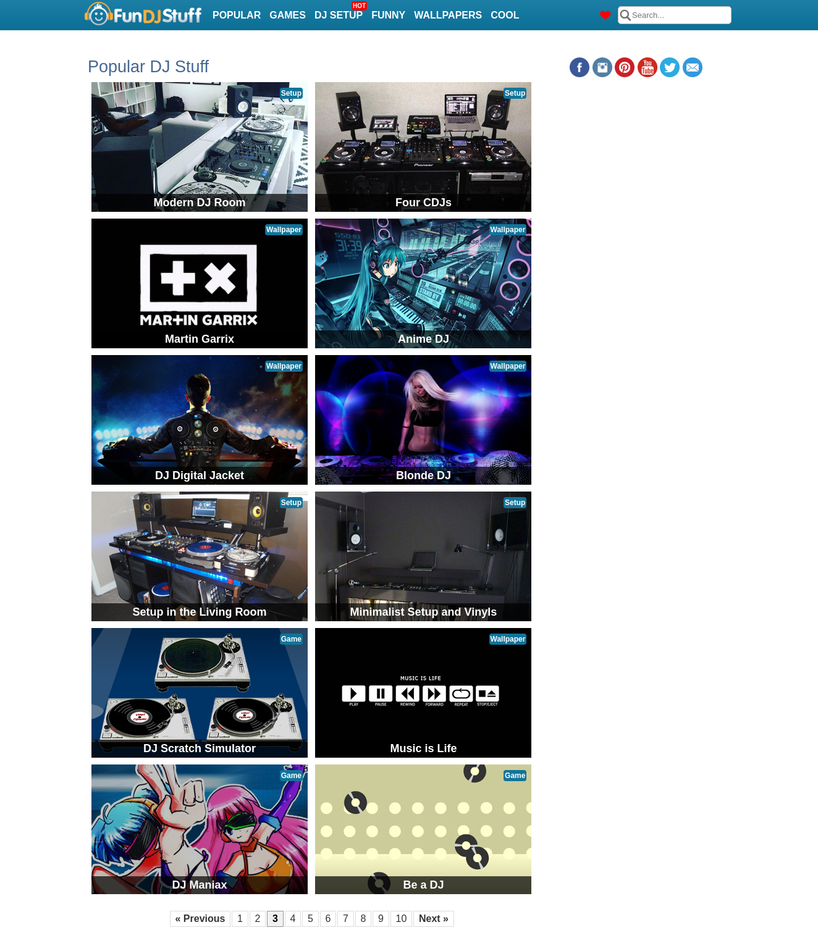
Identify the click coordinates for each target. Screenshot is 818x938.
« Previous (200, 918)
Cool (505, 15)
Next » (434, 918)
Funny (388, 15)
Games (287, 15)
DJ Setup (340, 11)
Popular (237, 15)
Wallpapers (448, 15)
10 (401, 918)
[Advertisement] (635, 163)
